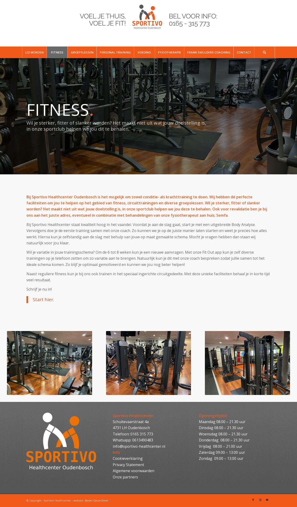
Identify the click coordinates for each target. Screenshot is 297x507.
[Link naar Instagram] (260, 499)
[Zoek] (264, 52)
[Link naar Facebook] (253, 499)
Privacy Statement (128, 464)
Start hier (43, 299)
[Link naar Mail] (267, 499)
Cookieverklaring (128, 458)
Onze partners (125, 477)
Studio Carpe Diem (96, 500)
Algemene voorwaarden (133, 470)
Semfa (222, 215)
